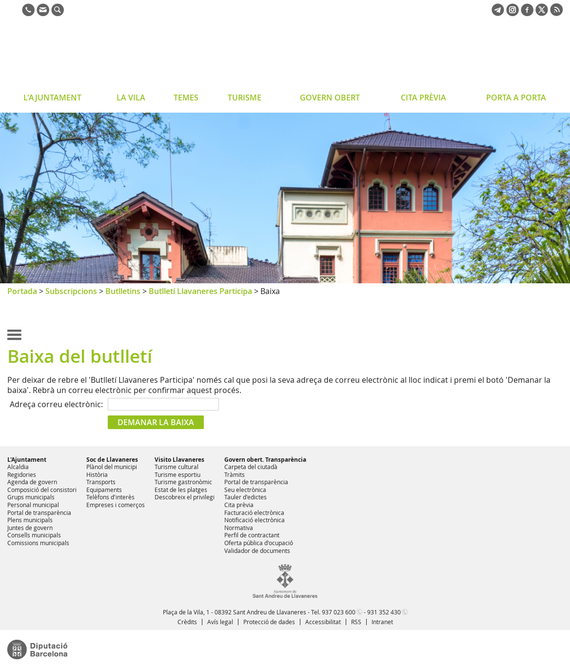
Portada (22, 291)
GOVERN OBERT (330, 97)
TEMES (186, 97)
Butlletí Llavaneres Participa (200, 291)
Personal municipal (33, 505)
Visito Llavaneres (179, 459)
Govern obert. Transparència (265, 459)
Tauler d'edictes (245, 497)
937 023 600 (338, 612)
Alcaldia (18, 467)
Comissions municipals (38, 543)
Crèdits (187, 622)
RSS (356, 622)
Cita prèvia (239, 505)
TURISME (244, 97)
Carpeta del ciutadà (250, 467)
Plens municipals (30, 520)
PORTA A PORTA (516, 97)
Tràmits (234, 474)
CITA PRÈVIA (423, 97)
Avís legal (220, 622)
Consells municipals (34, 535)
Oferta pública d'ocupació (258, 543)
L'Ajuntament (26, 459)
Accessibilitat (323, 622)
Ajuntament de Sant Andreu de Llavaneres (85, 55)
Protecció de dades (269, 622)
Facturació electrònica (254, 512)
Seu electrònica (245, 489)
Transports (101, 482)
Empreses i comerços (115, 505)
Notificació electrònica (254, 520)
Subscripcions (71, 291)
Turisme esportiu (177, 474)
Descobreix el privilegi (185, 497)
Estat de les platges (181, 489)
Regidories (21, 474)
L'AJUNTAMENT (52, 97)
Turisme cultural (176, 467)
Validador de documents (257, 550)
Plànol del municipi (111, 467)
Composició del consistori (42, 489)
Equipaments (104, 489)
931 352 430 (384, 612)
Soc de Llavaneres (112, 459)
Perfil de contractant (251, 535)
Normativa (238, 527)
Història (97, 474)
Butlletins (122, 291)
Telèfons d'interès (110, 497)
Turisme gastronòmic (183, 482)
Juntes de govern (30, 527)
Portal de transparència (39, 512)
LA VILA (131, 97)
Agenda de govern (32, 482)
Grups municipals (31, 497)
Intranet (382, 622)
